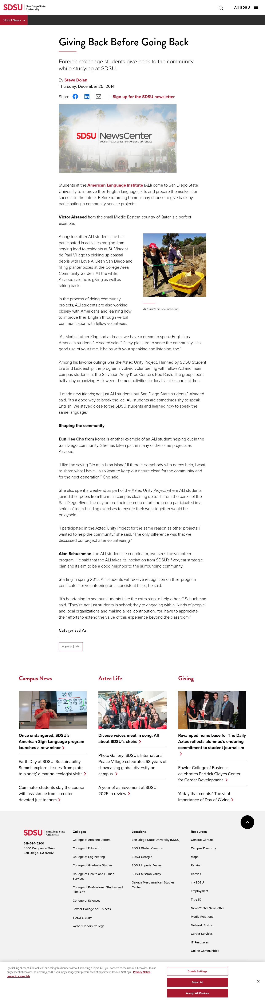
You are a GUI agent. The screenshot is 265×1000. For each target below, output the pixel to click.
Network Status (202, 925)
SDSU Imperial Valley (147, 865)
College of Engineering (89, 857)
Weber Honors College (88, 926)
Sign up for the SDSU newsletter (144, 96)
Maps (194, 857)
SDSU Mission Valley (146, 874)
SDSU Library (82, 917)
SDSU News (12, 20)
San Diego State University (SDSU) (156, 839)
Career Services (202, 933)
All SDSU (246, 7)
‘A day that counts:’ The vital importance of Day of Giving (204, 796)
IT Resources (200, 942)
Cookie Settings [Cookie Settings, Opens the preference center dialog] (197, 983)
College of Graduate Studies (92, 865)
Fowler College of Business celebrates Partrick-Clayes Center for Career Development (209, 773)
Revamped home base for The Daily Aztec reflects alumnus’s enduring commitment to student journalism (212, 741)
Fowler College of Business (92, 909)
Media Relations (202, 916)
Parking (196, 865)
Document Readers (54, 971)
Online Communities (205, 951)
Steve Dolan (75, 80)
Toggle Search (221, 7)
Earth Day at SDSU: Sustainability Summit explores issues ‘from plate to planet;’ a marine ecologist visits (51, 767)
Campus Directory (203, 848)
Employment (199, 891)
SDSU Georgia (142, 857)
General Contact (202, 839)
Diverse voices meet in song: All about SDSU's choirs (128, 738)
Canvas (196, 874)
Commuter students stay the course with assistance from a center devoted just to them (51, 793)
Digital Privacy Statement (89, 971)
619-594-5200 (34, 843)
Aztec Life (71, 647)
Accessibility (28, 971)
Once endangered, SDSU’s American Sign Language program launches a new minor (51, 741)
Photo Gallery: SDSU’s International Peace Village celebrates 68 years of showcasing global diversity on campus (132, 764)
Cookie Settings (121, 971)
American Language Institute (115, 185)
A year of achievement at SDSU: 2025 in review (128, 790)
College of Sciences (86, 900)
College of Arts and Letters (91, 839)
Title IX (196, 899)
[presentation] (78, 832)
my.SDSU (197, 882)
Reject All (197, 994)
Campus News (35, 678)
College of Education (87, 848)
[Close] (258, 993)
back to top (247, 822)
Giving (186, 678)
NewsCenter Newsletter (207, 908)
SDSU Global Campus (147, 848)
